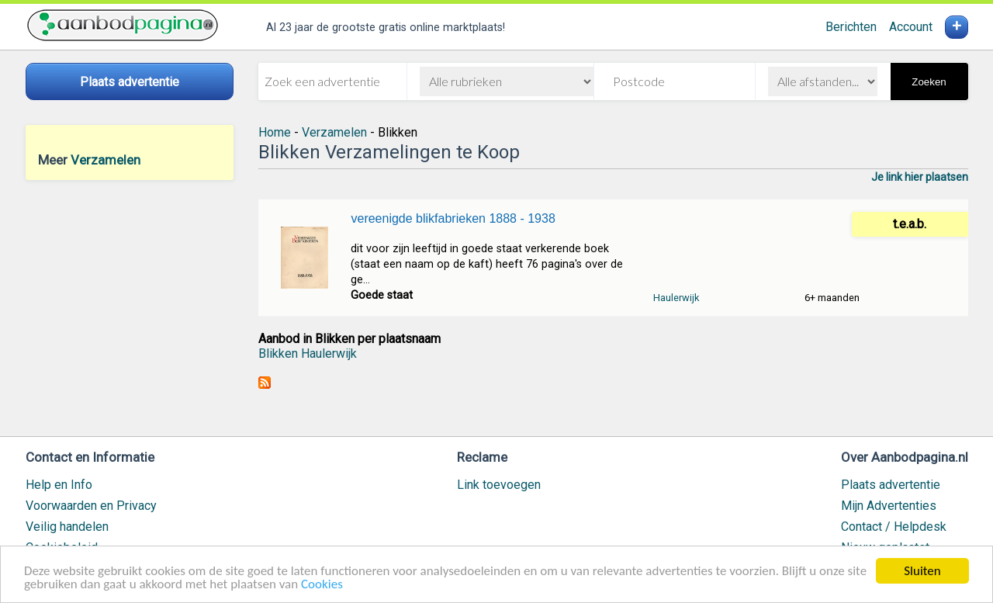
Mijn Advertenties (888, 505)
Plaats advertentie (890, 484)
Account (910, 26)
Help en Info (59, 484)
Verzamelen (105, 160)
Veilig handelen (67, 526)
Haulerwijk (676, 297)
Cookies (322, 585)
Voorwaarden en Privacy (91, 505)
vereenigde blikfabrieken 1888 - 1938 (453, 218)
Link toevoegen (499, 484)
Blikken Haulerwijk (307, 353)
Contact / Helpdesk (893, 526)
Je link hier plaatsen (919, 177)
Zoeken (929, 82)
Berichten (851, 26)
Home (274, 132)
